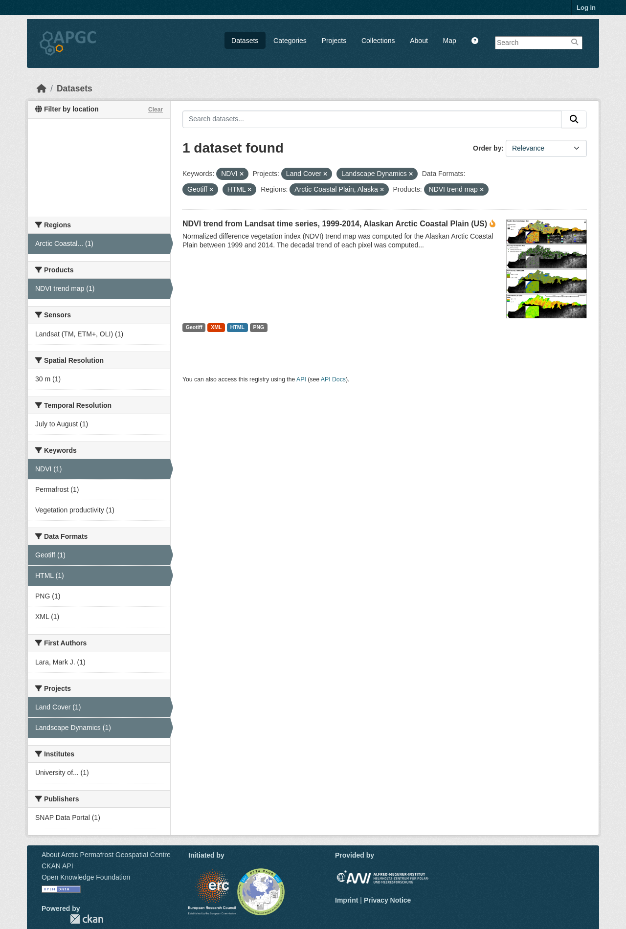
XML (216, 327)
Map (449, 40)
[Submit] (574, 119)
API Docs (333, 379)
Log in (586, 7)
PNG (259, 327)
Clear (155, 109)
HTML (237, 327)
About (419, 40)
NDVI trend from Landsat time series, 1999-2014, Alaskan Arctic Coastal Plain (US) (334, 224)
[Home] (41, 88)
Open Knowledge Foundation (86, 877)
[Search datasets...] (372, 119)
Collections (378, 40)
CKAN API (57, 866)
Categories (290, 40)
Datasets (244, 40)
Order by (487, 148)
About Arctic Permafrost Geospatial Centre (106, 855)
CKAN (86, 919)
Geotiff (194, 327)
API (301, 379)
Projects (334, 40)
